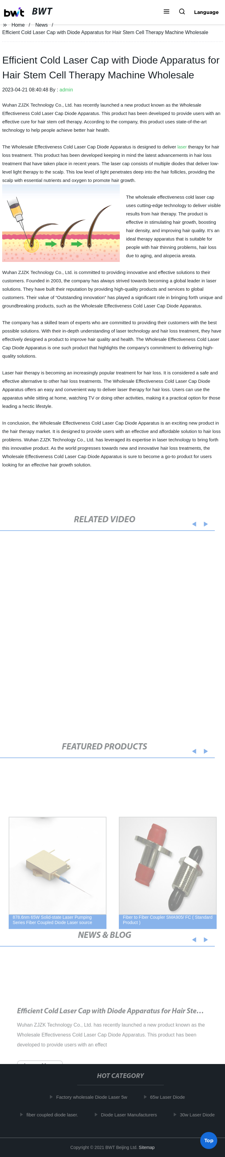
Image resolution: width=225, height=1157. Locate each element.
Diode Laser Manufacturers (131, 1114)
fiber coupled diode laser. (54, 1114)
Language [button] (206, 12)
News (41, 25)
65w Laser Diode (169, 1097)
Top (209, 1140)
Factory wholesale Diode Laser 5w (93, 1097)
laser (182, 146)
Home (18, 25)
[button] (166, 12)
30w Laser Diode (199, 1114)
